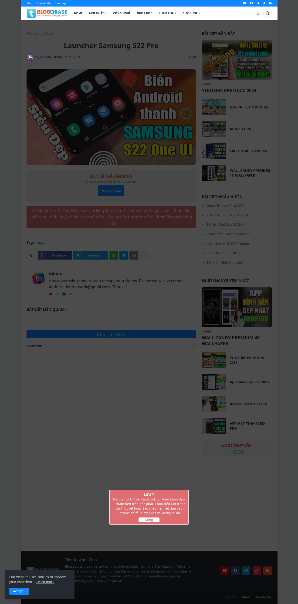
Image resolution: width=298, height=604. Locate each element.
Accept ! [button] (19, 591)
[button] (258, 13)
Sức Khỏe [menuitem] (190, 13)
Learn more (45, 582)
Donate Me (43, 3)
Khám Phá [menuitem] (166, 13)
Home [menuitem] (78, 13)
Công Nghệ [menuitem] (122, 13)
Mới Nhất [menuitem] (96, 13)
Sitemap (60, 3)
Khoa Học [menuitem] (144, 13)
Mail (29, 3)
